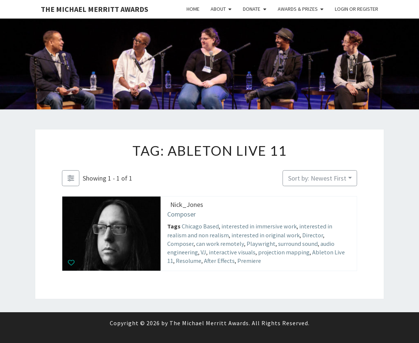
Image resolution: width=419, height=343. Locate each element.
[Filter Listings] (70, 178)
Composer (181, 214)
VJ (203, 252)
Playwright (261, 243)
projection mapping (284, 252)
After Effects (219, 260)
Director (312, 234)
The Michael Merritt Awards (94, 9)
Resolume (188, 260)
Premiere (249, 260)
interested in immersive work (259, 226)
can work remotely (220, 243)
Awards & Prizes (298, 9)
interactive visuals (232, 252)
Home (193, 9)
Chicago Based (200, 226)
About (218, 9)
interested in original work (265, 234)
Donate (251, 9)
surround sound (298, 243)
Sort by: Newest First (317, 178)
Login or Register (356, 9)
